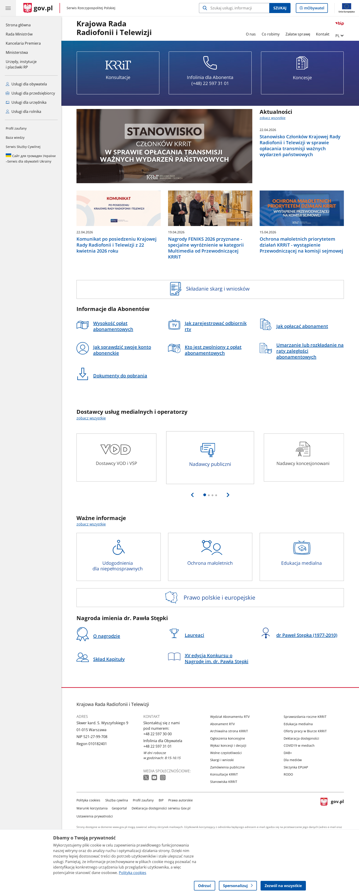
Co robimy (271, 34)
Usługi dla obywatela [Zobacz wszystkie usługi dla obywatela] (26, 84)
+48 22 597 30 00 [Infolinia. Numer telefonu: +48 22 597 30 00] (157, 733)
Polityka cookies (88, 800)
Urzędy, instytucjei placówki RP (21, 64)
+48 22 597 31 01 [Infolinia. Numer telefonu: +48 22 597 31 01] (157, 746)
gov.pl (332, 807)
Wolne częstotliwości (226, 753)
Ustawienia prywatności (94, 816)
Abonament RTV (222, 724)
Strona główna (23, 24)
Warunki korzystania (92, 808)
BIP (161, 800)
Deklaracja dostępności (301, 738)
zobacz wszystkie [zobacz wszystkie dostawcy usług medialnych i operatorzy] (91, 418)
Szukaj (279, 8)
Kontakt (322, 34)
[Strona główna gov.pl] (38, 8)
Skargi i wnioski (222, 760)
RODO (288, 774)
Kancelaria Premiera (23, 43)
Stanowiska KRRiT (223, 781)
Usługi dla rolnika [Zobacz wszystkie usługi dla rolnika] (23, 111)
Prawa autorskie (180, 800)
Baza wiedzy (15, 137)
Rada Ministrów (19, 34)
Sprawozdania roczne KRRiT (305, 716)
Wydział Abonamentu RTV (230, 716)
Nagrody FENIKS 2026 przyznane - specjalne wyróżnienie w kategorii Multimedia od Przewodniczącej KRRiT (206, 248)
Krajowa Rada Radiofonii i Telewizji (114, 28)
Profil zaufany (16, 128)
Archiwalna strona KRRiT (229, 731)
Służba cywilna (116, 800)
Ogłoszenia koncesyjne (227, 738)
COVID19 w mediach (299, 745)
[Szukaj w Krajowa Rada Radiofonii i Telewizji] (234, 8)
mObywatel (313, 9)
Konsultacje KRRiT (224, 774)
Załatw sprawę (298, 34)
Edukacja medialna (298, 724)
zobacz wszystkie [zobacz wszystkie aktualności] (273, 118)
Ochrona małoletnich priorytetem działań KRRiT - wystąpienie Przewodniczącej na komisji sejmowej (301, 245)
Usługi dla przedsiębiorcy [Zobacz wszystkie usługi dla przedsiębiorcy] (30, 93)
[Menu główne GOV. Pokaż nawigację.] (8, 8)
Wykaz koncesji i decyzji (228, 745)
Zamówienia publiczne (227, 767)
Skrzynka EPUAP (296, 767)
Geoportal (119, 808)
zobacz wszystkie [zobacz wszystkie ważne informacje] (91, 524)
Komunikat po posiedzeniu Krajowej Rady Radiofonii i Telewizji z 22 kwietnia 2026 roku (116, 245)
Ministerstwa (17, 52)
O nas (251, 34)
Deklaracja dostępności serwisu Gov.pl (161, 808)
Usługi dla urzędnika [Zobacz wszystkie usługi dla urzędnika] (26, 102)
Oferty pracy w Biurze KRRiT (305, 731)
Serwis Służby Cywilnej (23, 146)
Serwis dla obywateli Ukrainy (31, 158)
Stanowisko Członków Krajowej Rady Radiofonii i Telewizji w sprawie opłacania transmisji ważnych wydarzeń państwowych (300, 146)
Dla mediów (293, 760)
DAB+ (288, 753)
